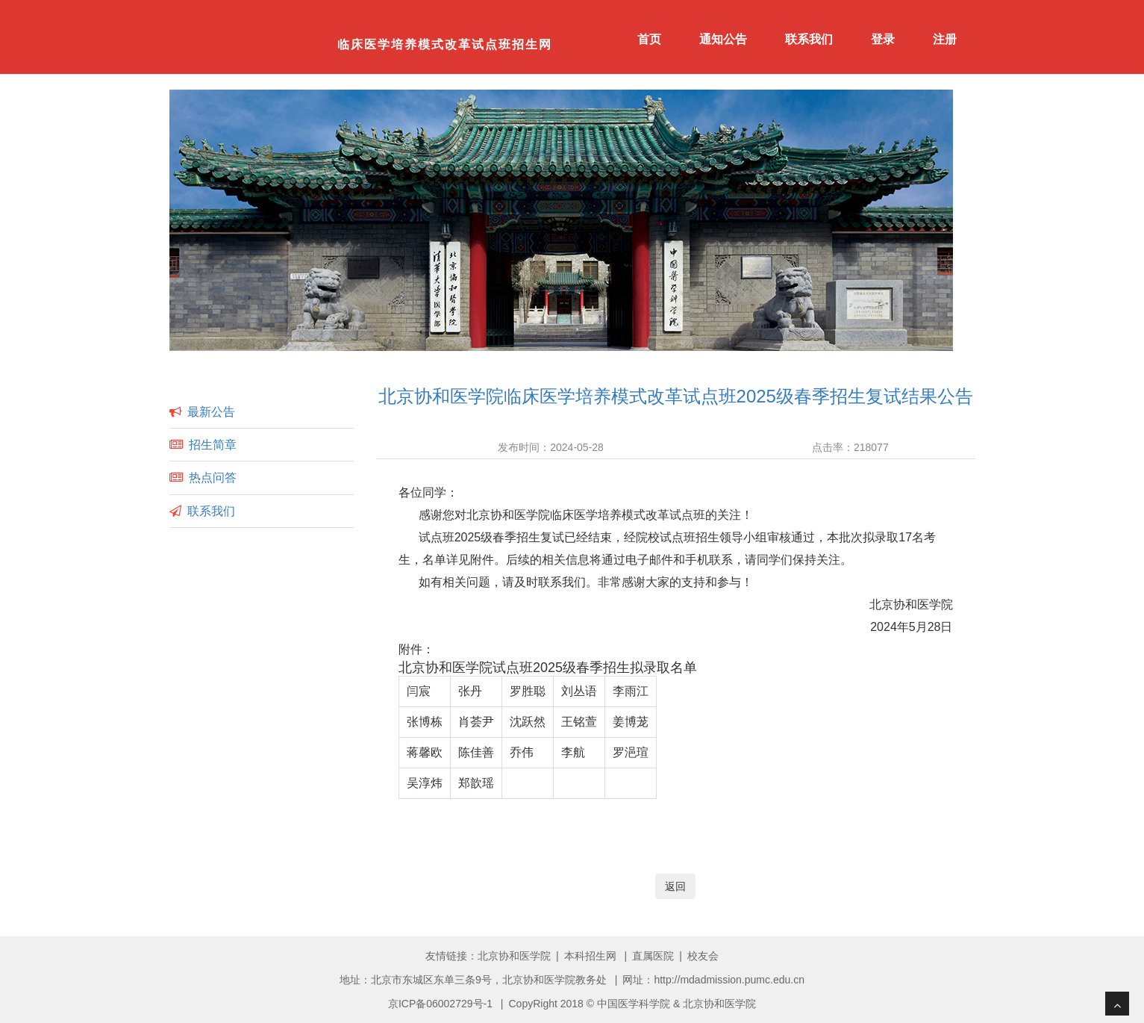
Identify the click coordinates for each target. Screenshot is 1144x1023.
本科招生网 (590, 956)
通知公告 (723, 39)
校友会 (703, 956)
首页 (649, 39)
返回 (675, 886)
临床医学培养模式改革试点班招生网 (444, 44)
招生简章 (213, 444)
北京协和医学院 (514, 956)
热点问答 (213, 477)
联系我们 (809, 39)
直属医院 (653, 956)
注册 (945, 39)
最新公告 (211, 411)
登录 (883, 39)
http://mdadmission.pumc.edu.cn (729, 980)
